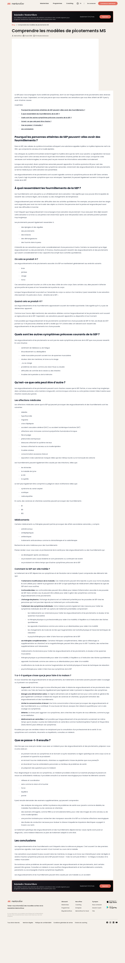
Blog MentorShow (67, 911)
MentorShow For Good (82, 911)
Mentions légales (28, 922)
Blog (13, 25)
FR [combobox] (79, 3)
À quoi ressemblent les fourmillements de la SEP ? (40, 114)
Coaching (69, 3)
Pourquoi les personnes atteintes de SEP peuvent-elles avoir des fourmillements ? (53, 110)
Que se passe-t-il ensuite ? (32, 125)
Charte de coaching (81, 922)
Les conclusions (27, 129)
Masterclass (44, 3)
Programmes (57, 3)
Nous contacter (97, 905)
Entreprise (78, 908)
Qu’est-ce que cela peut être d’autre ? (36, 121)
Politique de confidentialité (43, 922)
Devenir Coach (96, 908)
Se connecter (91, 3)
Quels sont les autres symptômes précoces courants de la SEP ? (46, 117)
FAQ (93, 911)
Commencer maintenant (108, 3)
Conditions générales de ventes (63, 922)
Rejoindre (105, 17)
